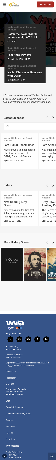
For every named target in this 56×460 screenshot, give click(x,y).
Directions (10, 395)
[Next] (52, 35)
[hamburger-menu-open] (4, 4)
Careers (9, 376)
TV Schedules (12, 401)
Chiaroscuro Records (16, 345)
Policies (9, 389)
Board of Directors (14, 363)
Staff (8, 356)
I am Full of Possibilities (19, 123)
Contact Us (11, 327)
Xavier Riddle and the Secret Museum (20, 28)
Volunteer (10, 382)
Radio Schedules (14, 408)
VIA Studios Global (14, 347)
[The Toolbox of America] (12, 242)
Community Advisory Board (18, 369)
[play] (4, 456)
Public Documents (14, 350)
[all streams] (52, 456)
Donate (46, 4)
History (9, 414)
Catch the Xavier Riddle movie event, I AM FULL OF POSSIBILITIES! (23, 37)
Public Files (11, 421)
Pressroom (11, 333)
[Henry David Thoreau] (35, 242)
